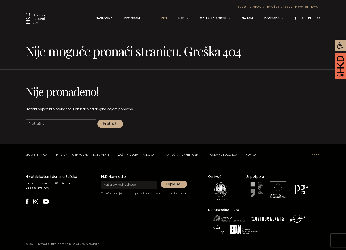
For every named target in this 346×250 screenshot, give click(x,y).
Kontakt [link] (271, 18)
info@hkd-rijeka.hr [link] (307, 7)
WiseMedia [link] (92, 244)
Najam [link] (247, 18)
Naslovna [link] (104, 18)
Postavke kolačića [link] (223, 154)
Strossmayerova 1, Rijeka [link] (255, 7)
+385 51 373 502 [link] (37, 188)
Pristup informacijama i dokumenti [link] (82, 154)
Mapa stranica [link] (36, 154)
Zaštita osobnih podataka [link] (137, 154)
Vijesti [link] (161, 18)
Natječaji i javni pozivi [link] (182, 154)
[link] (340, 45)
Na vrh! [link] (312, 154)
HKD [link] (181, 18)
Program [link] (132, 18)
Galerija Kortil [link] (213, 18)
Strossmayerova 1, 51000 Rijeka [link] (48, 183)
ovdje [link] (183, 193)
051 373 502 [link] (284, 7)
